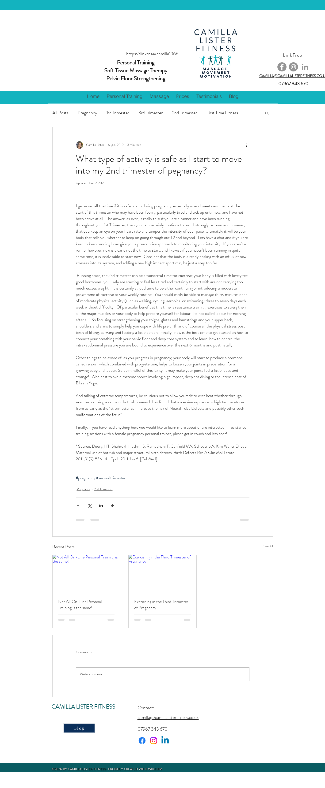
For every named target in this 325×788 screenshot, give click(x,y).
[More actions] (246, 145)
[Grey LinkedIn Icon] (305, 66)
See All (268, 546)
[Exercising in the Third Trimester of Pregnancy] (162, 574)
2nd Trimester (184, 112)
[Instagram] (293, 66)
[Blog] (79, 728)
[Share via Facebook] (78, 505)
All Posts (60, 112)
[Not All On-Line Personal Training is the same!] (86, 574)
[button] (124, 96)
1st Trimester (118, 112)
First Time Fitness (222, 112)
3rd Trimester (150, 112)
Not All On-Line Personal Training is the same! (80, 604)
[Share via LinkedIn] (101, 505)
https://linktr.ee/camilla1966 (152, 53)
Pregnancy (87, 112)
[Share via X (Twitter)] (89, 505)
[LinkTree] (293, 55)
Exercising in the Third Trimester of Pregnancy (161, 604)
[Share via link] (112, 505)
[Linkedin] (165, 740)
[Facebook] (282, 66)
